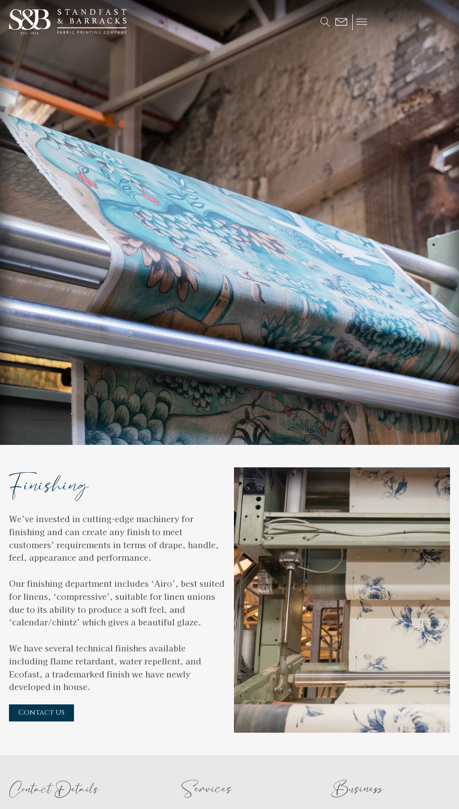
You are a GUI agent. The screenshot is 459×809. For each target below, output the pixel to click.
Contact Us (41, 712)
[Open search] (325, 22)
